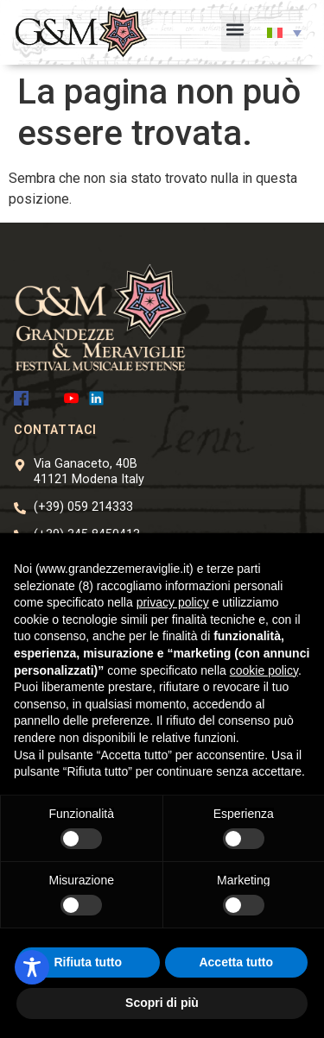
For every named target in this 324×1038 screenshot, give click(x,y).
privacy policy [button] (173, 602)
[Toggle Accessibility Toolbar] (32, 967)
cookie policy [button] (264, 670)
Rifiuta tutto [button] (88, 962)
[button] (235, 33)
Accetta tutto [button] (236, 962)
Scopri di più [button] (162, 1003)
